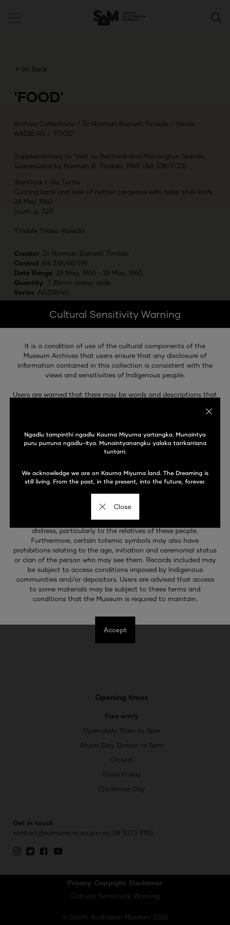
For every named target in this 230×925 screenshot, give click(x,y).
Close (115, 506)
